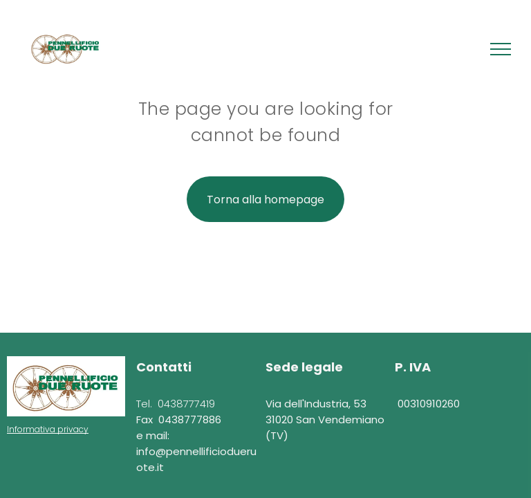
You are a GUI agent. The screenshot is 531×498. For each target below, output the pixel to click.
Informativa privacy (47, 429)
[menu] (501, 49)
